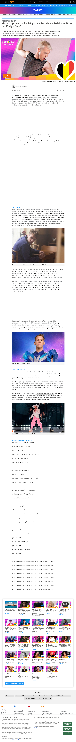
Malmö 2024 (18, 97)
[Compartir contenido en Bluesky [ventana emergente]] (57, 90)
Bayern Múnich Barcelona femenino (60, 696)
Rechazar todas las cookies (67, 729)
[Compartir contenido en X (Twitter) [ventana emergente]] (54, 90)
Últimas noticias (47, 698)
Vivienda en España (30, 698)
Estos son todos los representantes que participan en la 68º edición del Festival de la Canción (31, 35)
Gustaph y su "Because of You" (45, 394)
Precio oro (46, 696)
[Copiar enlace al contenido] (63, 90)
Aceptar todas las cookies (67, 724)
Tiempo (39, 698)
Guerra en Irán (10, 696)
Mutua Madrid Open (21, 696)
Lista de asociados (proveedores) (41, 727)
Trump (29, 696)
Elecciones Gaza (37, 696)
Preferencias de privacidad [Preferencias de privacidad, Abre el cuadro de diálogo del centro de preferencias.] (67, 733)
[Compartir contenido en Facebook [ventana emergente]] (51, 90)
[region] (38, 728)
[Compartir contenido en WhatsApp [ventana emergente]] (60, 90)
